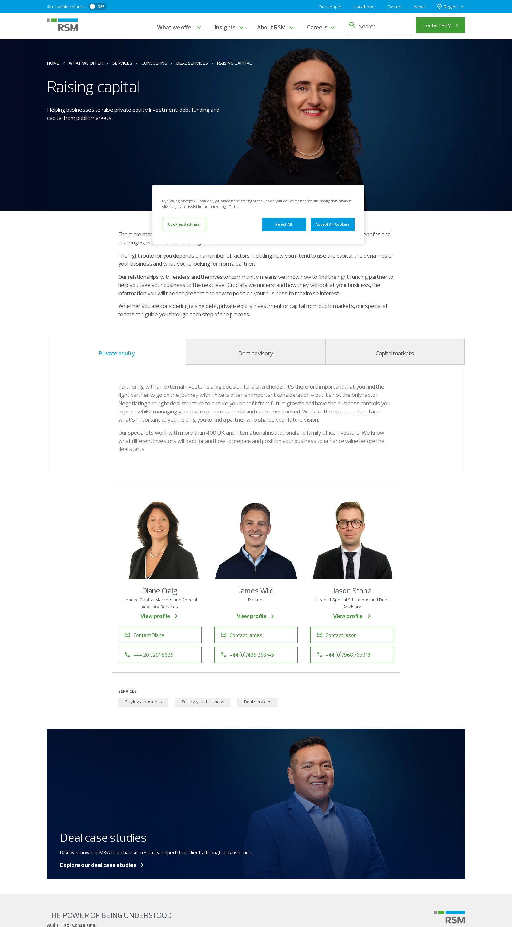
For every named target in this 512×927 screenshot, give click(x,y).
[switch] (97, 6)
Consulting (154, 63)
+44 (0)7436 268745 (247, 654)
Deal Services (192, 63)
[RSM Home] (62, 24)
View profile (159, 616)
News (419, 6)
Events (394, 6)
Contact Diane (144, 635)
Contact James (241, 635)
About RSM (271, 27)
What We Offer (86, 63)
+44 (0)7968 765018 (343, 654)
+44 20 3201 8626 (149, 654)
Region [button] (447, 7)
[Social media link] (449, 917)
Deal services (257, 702)
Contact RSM (437, 25)
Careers (317, 27)
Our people (330, 6)
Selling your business (203, 702)
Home (53, 63)
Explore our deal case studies (102, 864)
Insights (225, 27)
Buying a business (143, 702)
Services (122, 63)
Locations (364, 6)
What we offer (175, 27)
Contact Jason (337, 635)
